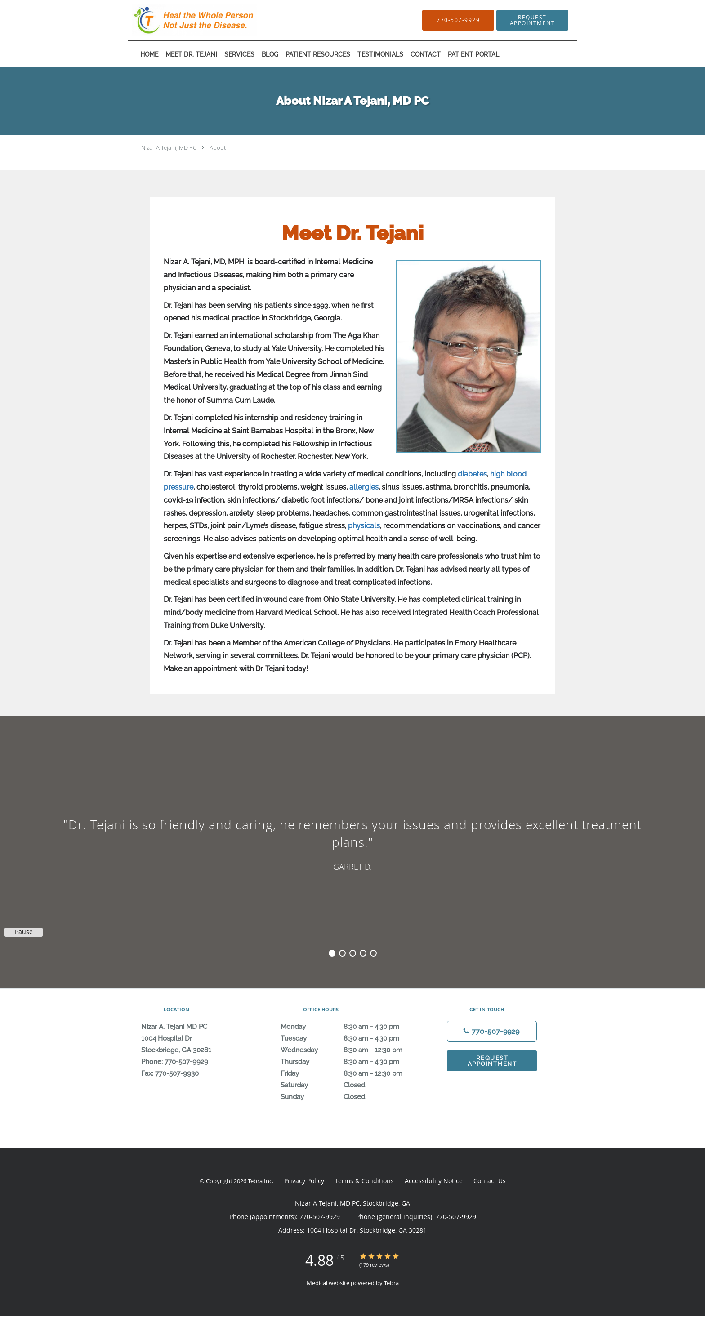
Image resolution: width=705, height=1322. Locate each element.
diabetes (472, 474)
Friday (350, 1073)
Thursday (350, 1062)
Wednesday (350, 1050)
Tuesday (350, 1038)
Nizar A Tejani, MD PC (168, 147)
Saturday (350, 1085)
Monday (350, 1027)
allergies (364, 487)
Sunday (350, 1097)
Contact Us (489, 1180)
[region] (352, 843)
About (218, 147)
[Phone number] (492, 1031)
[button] (532, 20)
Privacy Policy (304, 1180)
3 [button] (352, 953)
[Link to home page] (181, 20)
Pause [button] (24, 932)
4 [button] (363, 953)
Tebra (391, 1283)
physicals (364, 525)
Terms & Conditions (364, 1180)
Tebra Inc (260, 1181)
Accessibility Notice (434, 1180)
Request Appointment (492, 1061)
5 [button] (373, 953)
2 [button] (342, 953)
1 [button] (332, 953)
